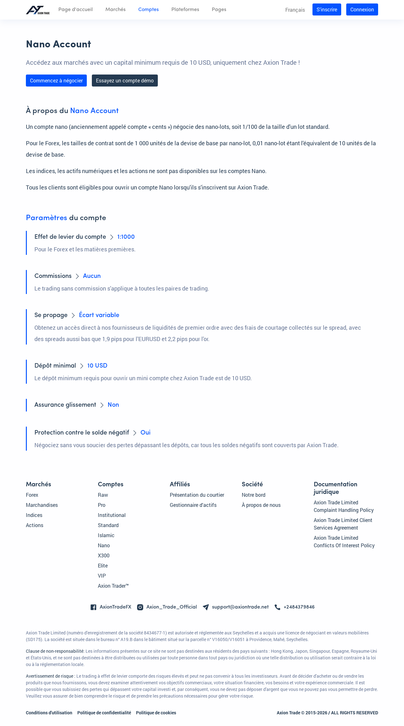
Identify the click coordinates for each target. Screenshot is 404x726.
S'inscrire (327, 9)
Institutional (112, 515)
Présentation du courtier (197, 494)
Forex (32, 494)
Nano (104, 545)
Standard (108, 525)
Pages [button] (219, 9)
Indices (34, 515)
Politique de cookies (156, 713)
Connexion (362, 9)
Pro (101, 504)
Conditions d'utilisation (49, 713)
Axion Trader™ (113, 585)
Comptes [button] (148, 9)
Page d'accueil (75, 9)
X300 (104, 555)
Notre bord (253, 494)
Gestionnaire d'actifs (193, 504)
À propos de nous (261, 504)
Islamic (106, 535)
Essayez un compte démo (125, 80)
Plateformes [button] (185, 9)
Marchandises (42, 504)
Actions (34, 525)
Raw (103, 494)
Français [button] (295, 9)
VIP (102, 575)
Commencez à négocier (56, 80)
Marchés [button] (115, 9)
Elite (103, 565)
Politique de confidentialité (104, 713)
